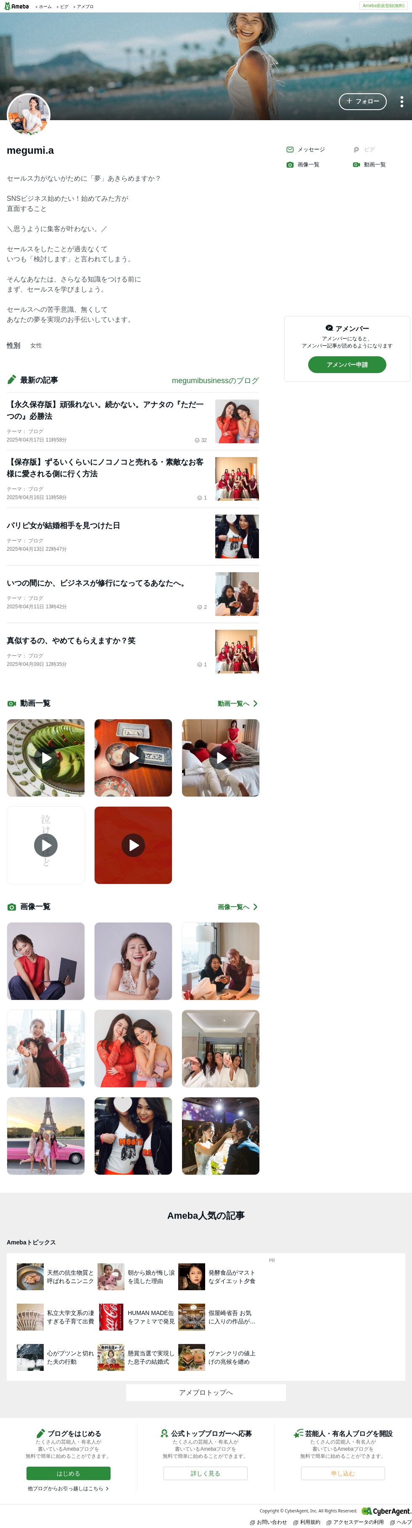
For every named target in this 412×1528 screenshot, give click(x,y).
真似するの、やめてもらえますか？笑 (71, 640)
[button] (363, 101)
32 (201, 440)
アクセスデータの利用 (355, 1521)
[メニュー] (402, 102)
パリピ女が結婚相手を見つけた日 (63, 525)
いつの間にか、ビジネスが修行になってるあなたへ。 (97, 583)
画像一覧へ (238, 907)
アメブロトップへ (206, 1392)
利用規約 (306, 1521)
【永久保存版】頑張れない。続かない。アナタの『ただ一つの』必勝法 (105, 410)
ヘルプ (401, 1521)
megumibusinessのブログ (215, 380)
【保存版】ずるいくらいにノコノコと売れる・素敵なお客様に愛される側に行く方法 (105, 468)
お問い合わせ (268, 1521)
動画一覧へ (238, 703)
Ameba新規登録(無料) (383, 5)
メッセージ (305, 149)
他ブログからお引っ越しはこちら (65, 1488)
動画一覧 (369, 164)
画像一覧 (303, 164)
